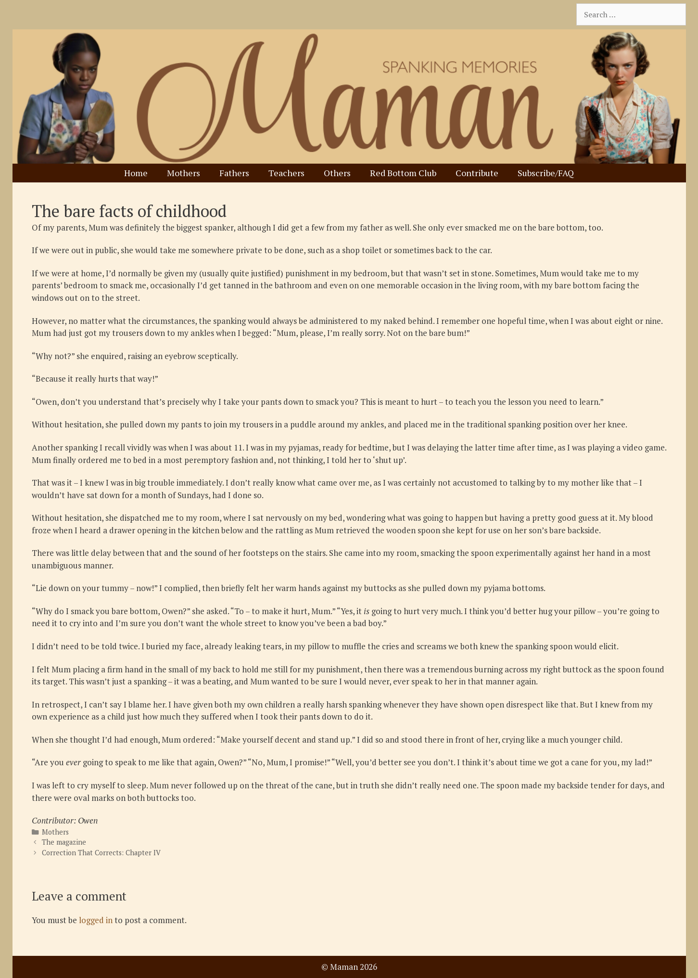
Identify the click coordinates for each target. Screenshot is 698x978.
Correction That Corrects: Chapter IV (101, 852)
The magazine (64, 842)
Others (337, 173)
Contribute (477, 173)
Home (136, 173)
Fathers (234, 173)
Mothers (183, 173)
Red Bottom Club (403, 173)
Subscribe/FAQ (546, 173)
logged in (96, 920)
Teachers (286, 173)
